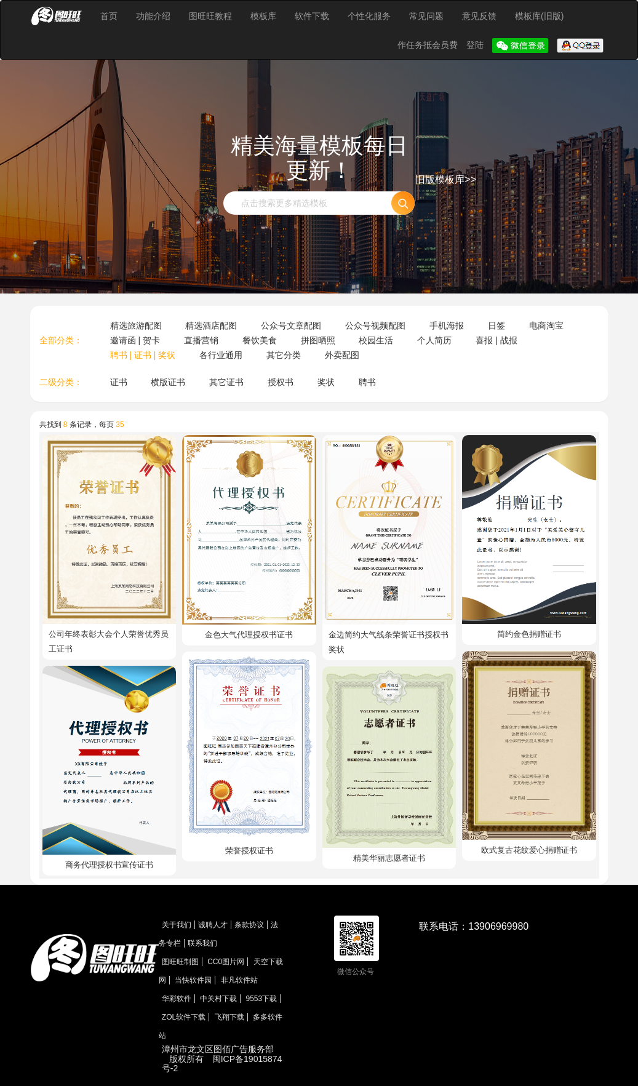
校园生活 (376, 340)
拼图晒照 (318, 340)
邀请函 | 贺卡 (135, 340)
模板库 (263, 16)
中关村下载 (218, 998)
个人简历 (434, 340)
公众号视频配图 (375, 325)
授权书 (280, 382)
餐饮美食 (259, 340)
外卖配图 (342, 355)
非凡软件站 (239, 980)
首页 (109, 16)
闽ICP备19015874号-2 (222, 1063)
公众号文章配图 (291, 325)
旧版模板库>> (445, 179)
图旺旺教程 (210, 16)
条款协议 (249, 924)
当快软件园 (193, 980)
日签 (496, 325)
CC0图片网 (225, 961)
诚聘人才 (213, 924)
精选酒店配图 (211, 325)
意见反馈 (479, 16)
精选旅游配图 (136, 325)
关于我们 (176, 924)
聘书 (367, 382)
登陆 (476, 45)
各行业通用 (220, 355)
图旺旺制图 (180, 961)
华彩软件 (176, 998)
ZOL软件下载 (183, 1017)
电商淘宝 (546, 325)
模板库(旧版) (539, 16)
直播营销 (201, 340)
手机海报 (446, 325)
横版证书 (168, 382)
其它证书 (226, 382)
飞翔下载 (229, 1017)
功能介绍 (153, 16)
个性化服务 (369, 16)
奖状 (326, 382)
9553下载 (261, 998)
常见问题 (426, 16)
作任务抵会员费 (428, 45)
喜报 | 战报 (496, 340)
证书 (118, 382)
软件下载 (312, 16)
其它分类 (283, 355)
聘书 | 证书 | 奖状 (143, 355)
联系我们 (202, 943)
